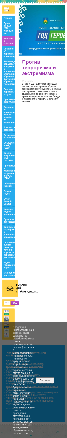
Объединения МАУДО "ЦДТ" (9, 145)
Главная (8, 18)
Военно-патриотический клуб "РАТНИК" (9, 157)
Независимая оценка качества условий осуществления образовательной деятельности (9, 250)
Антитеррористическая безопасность (9, 136)
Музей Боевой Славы (8, 201)
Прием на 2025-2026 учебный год (8, 28)
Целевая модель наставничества (9, 211)
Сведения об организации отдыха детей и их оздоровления (9, 114)
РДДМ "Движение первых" (9, 265)
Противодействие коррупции (9, 100)
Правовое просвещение (9, 220)
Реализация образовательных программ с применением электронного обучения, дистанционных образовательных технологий (9, 72)
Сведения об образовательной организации (9, 52)
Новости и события (8, 41)
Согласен (45, 380)
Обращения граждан (9, 184)
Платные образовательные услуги (9, 92)
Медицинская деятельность (9, 274)
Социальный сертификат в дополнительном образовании (9, 232)
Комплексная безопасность (9, 128)
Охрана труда (7, 192)
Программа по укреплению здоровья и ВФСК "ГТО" (9, 172)
